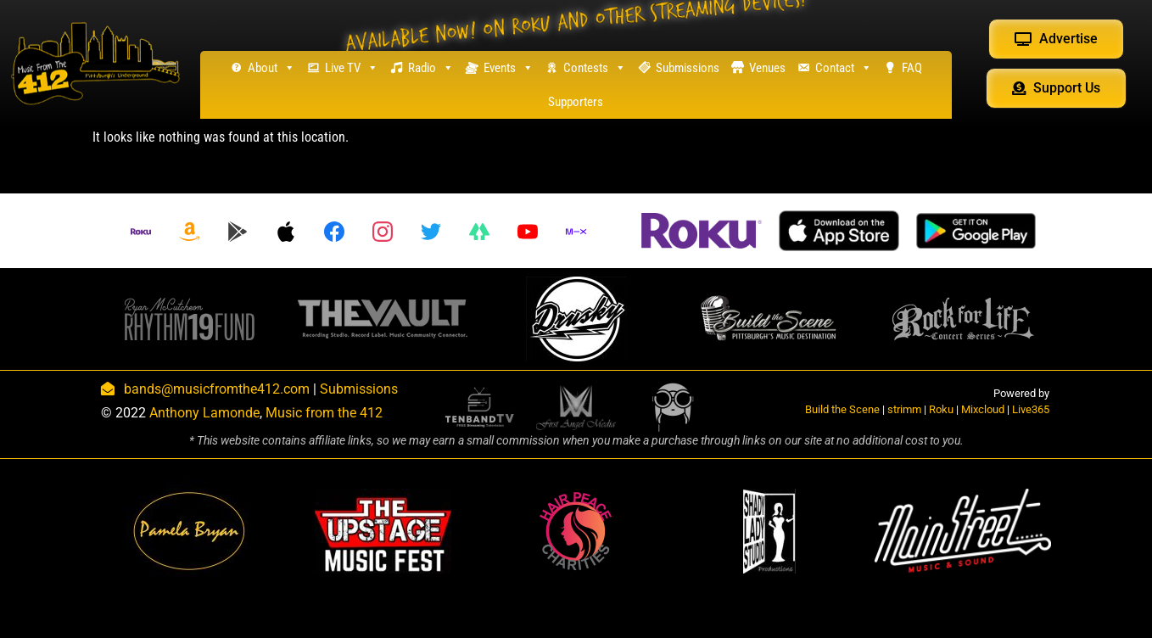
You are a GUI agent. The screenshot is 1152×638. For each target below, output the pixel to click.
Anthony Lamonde (204, 413)
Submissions (687, 68)
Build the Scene (842, 409)
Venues (767, 68)
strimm (904, 409)
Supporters (575, 101)
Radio (431, 68)
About (271, 68)
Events (509, 68)
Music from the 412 (324, 413)
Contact (843, 68)
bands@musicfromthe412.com (217, 389)
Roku (941, 409)
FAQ (912, 68)
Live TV (351, 68)
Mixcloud (982, 409)
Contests (594, 68)
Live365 (1030, 409)
